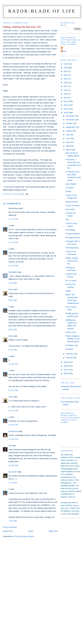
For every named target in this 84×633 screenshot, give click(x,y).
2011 (66, 109)
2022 (66, 71)
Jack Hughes (70, 184)
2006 (66, 373)
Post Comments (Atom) (24, 536)
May (68, 142)
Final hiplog (70, 230)
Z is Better (69, 188)
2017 (66, 86)
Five (67, 219)
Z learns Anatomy (72, 234)
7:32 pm (13, 521)
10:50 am (13, 465)
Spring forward (71, 202)
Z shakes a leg (71, 345)
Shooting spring (72, 248)
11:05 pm (13, 439)
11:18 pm (13, 242)
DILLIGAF (13, 472)
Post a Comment (10, 527)
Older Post (53, 531)
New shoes (70, 209)
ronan (63, 51)
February (70, 354)
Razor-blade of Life (42, 11)
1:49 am (13, 283)
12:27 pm (13, 410)
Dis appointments (72, 237)
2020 (66, 79)
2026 (66, 64)
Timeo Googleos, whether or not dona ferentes (72, 339)
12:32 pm (13, 425)
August (69, 131)
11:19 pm (13, 266)
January (69, 357)
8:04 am (13, 300)
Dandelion (13, 272)
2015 (66, 94)
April (68, 146)
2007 (66, 370)
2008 (66, 366)
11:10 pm (13, 219)
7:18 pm (13, 483)
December (70, 116)
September (71, 127)
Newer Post (8, 531)
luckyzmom (13, 431)
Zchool (68, 191)
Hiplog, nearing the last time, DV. (71, 261)
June (68, 138)
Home (30, 531)
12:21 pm (13, 390)
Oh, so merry (70, 280)
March (69, 150)
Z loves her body (72, 205)
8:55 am (13, 329)
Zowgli (68, 291)
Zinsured (69, 349)
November (70, 120)
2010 (66, 112)
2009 (66, 362)
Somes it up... (71, 332)
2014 (66, 98)
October (69, 123)
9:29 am (13, 350)
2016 (66, 90)
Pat (10, 445)
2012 (66, 105)
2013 (66, 101)
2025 (66, 68)
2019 (66, 82)
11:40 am (13, 364)
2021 (66, 75)
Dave (11, 289)
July (68, 134)
